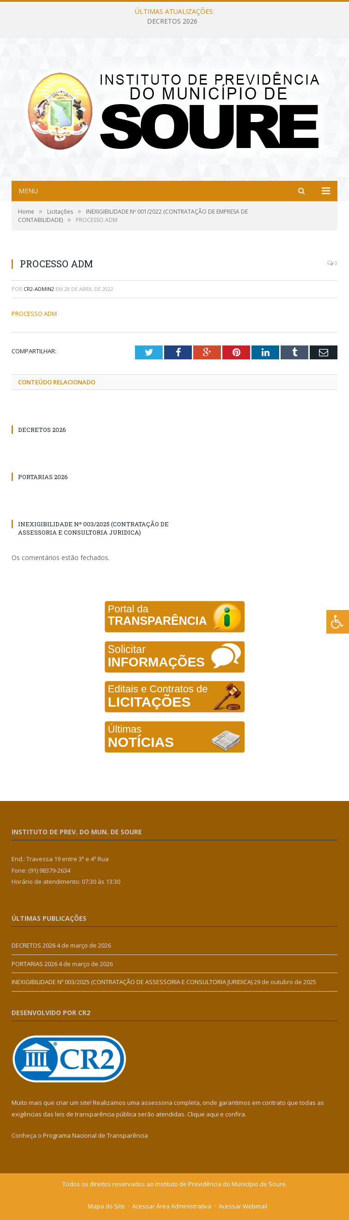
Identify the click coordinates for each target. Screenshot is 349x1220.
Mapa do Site (106, 1206)
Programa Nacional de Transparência (95, 1135)
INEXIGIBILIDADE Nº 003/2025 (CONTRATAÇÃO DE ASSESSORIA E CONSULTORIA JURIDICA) (93, 528)
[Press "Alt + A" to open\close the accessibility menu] (337, 622)
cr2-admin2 (39, 288)
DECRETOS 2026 (172, 21)
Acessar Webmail (243, 1206)
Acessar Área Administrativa (171, 1206)
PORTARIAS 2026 (43, 477)
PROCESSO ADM (34, 313)
